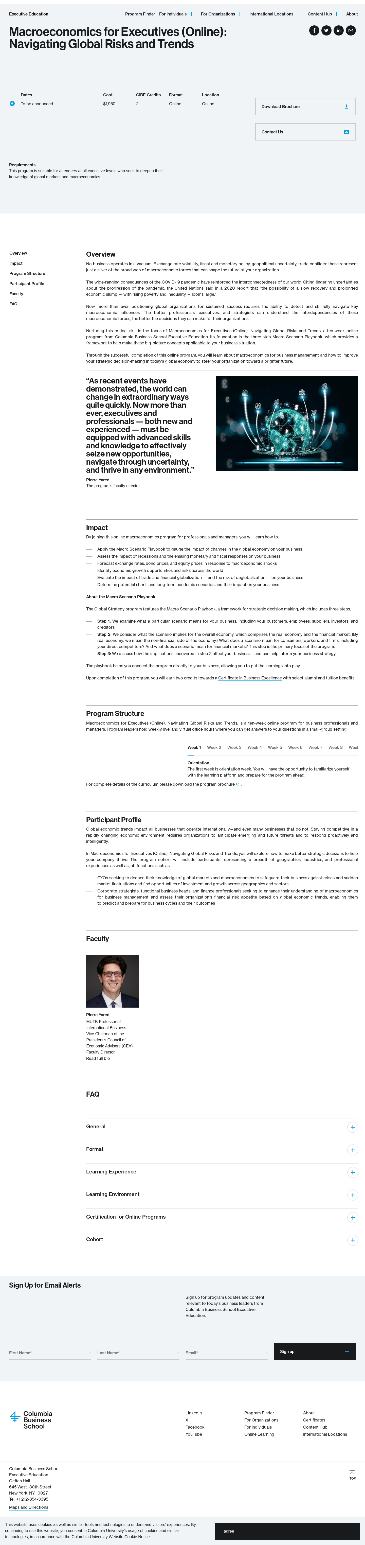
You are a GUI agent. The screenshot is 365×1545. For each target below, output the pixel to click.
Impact (16, 263)
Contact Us (306, 132)
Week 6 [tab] (295, 747)
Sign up (315, 1351)
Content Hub (315, 1427)
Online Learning (259, 1434)
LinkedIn (194, 1412)
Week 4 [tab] (255, 747)
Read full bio (98, 1058)
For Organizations (261, 1420)
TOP (353, 1475)
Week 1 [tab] (194, 747)
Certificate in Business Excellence (250, 677)
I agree (228, 1531)
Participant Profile (26, 283)
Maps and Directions (28, 1507)
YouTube (194, 1434)
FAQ (13, 303)
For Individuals (258, 1427)
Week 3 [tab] (234, 747)
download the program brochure (204, 784)
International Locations (325, 1434)
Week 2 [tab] (214, 747)
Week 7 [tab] (315, 747)
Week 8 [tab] (335, 747)
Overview (18, 253)
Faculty (16, 293)
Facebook (195, 1427)
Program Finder (140, 13)
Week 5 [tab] (275, 747)
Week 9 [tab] (356, 747)
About (352, 13)
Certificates (314, 1420)
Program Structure (27, 273)
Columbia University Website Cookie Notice (110, 1537)
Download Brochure (306, 106)
